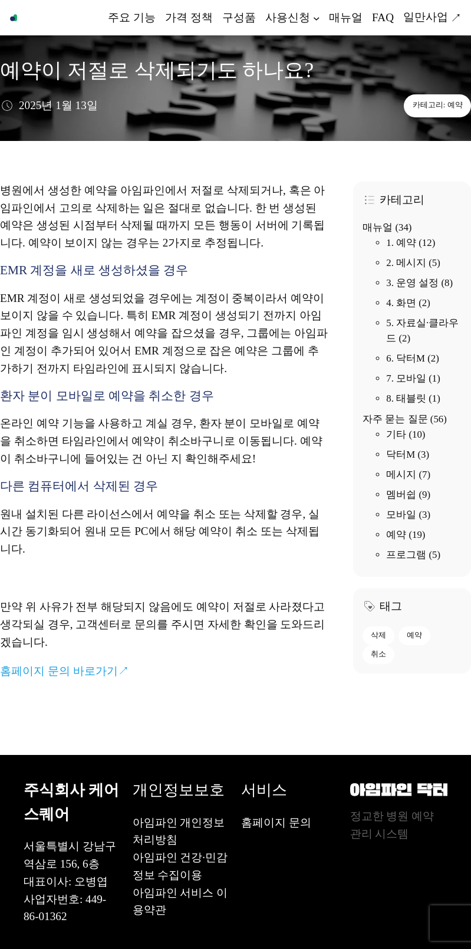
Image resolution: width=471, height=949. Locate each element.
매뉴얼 (378, 227)
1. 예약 (401, 242)
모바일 (401, 514)
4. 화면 (401, 302)
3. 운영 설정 (412, 282)
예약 (455, 105)
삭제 (378, 635)
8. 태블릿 (406, 398)
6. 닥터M (405, 358)
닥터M (400, 454)
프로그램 (406, 554)
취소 (378, 654)
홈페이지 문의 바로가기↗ (64, 671)
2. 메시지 (406, 262)
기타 (396, 434)
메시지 (401, 474)
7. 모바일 (406, 378)
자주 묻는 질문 (395, 419)
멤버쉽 (401, 494)
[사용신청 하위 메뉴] (316, 17)
